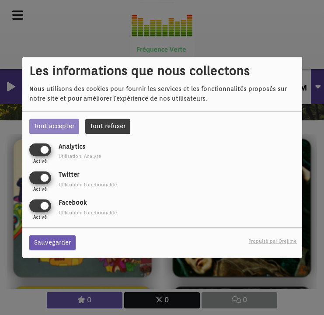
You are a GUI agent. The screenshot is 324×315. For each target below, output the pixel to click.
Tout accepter (54, 126)
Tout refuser (107, 126)
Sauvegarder (52, 242)
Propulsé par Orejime (272, 241)
